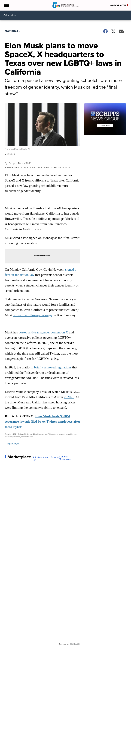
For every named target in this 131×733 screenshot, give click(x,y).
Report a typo (13, 443)
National (12, 31)
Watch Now (119, 5)
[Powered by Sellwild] (75, 644)
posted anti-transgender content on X (43, 332)
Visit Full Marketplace (65, 457)
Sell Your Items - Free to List (45, 458)
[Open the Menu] (6, 5)
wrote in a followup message (32, 315)
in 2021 (69, 397)
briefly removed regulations (52, 367)
